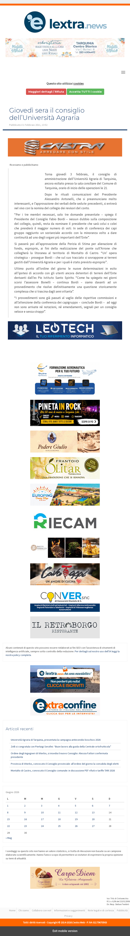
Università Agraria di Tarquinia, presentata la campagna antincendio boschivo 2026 (56, 739)
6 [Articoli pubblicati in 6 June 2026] (92, 805)
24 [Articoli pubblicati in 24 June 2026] (42, 826)
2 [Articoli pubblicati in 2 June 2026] (24, 805)
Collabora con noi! (41, 910)
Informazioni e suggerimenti (69, 910)
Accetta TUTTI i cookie (85, 91)
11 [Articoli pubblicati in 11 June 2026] (59, 812)
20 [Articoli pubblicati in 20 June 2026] (93, 819)
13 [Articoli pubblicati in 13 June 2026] (93, 812)
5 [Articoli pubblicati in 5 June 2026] (75, 805)
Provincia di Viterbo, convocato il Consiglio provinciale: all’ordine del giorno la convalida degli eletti (65, 763)
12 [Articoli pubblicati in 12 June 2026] (76, 812)
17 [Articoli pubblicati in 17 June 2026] (42, 819)
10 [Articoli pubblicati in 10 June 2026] (42, 812)
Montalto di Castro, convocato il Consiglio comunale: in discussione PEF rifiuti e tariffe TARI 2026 (63, 770)
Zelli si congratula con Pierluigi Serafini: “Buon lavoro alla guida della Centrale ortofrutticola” (61, 746)
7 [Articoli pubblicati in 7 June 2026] (109, 805)
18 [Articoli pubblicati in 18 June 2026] (59, 819)
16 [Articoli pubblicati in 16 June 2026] (25, 819)
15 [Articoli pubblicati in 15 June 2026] (8, 819)
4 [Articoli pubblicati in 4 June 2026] (58, 805)
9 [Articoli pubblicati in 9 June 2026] (24, 812)
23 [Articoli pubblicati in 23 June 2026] (25, 826)
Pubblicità (122, 910)
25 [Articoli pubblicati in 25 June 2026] (59, 826)
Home (12, 910)
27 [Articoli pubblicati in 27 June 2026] (93, 826)
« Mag (9, 838)
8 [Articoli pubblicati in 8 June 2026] (7, 812)
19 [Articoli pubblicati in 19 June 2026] (76, 819)
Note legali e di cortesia (101, 910)
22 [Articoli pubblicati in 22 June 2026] (8, 826)
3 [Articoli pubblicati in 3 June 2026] (41, 805)
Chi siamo (23, 910)
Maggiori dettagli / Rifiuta (46, 91)
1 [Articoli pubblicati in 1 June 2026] (7, 805)
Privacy (68, 916)
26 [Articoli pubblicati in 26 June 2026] (76, 826)
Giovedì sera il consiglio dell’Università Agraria (47, 114)
